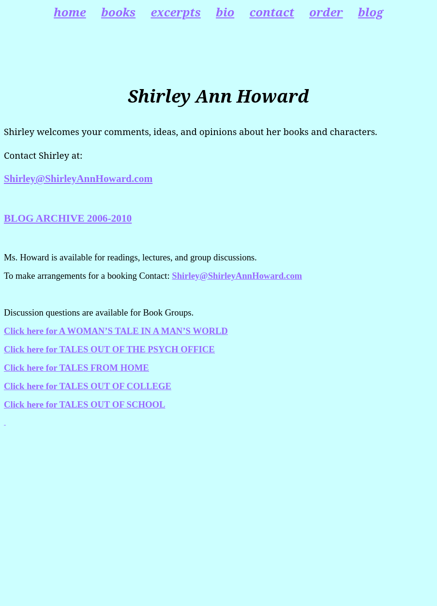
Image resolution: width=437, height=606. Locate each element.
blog (370, 12)
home (70, 12)
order (326, 12)
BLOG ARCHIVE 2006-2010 (68, 218)
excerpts (175, 12)
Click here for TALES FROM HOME (76, 368)
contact (271, 12)
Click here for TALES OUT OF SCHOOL (84, 404)
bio (225, 12)
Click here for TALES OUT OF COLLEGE (87, 386)
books (118, 12)
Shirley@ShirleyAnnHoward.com (78, 178)
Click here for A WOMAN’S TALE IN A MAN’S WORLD (116, 331)
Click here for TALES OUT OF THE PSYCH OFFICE (109, 349)
